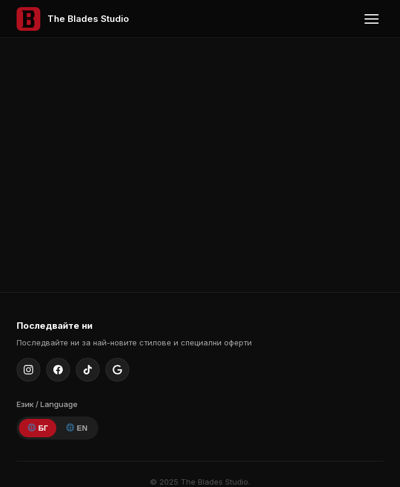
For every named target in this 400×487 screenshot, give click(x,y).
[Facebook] (58, 370)
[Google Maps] (117, 370)
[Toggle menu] (371, 18)
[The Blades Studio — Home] (73, 19)
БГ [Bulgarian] (38, 428)
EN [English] (77, 428)
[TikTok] (88, 370)
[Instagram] (28, 370)
